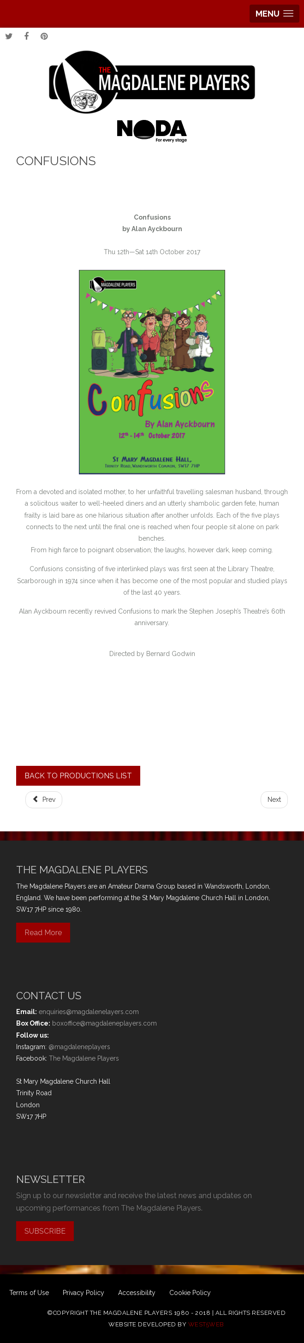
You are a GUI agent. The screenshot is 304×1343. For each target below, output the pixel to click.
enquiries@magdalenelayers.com (89, 1011)
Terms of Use (29, 1292)
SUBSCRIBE (45, 1231)
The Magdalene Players (84, 1058)
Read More (43, 932)
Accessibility (136, 1292)
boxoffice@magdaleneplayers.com (104, 1023)
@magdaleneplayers (79, 1047)
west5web (206, 1324)
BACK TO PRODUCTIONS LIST (78, 775)
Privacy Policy (83, 1292)
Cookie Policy (190, 1292)
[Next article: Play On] (274, 799)
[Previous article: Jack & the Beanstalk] (43, 799)
